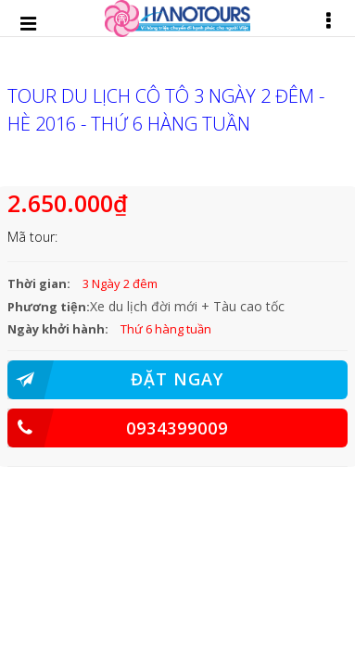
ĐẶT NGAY (115, 379)
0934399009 (118, 428)
